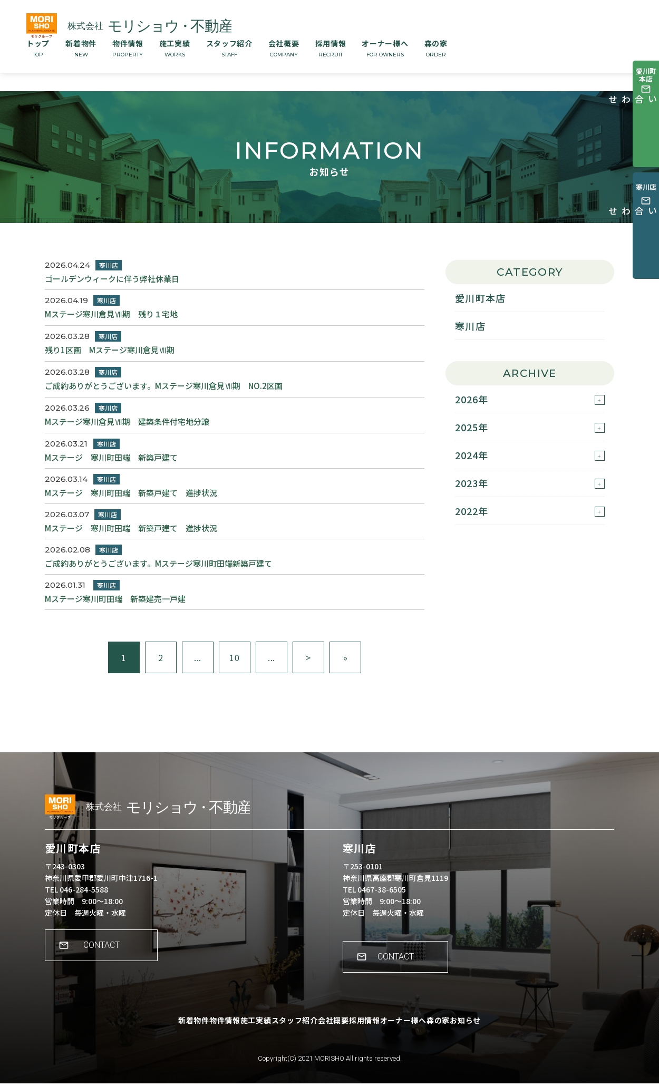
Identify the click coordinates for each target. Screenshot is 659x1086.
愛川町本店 (480, 298)
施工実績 (174, 48)
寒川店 (470, 326)
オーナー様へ (385, 48)
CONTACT (108, 956)
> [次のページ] (308, 657)
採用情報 (330, 48)
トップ (38, 48)
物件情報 (127, 48)
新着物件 (80, 48)
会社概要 (283, 48)
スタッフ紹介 (229, 48)
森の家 (436, 48)
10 (234, 657)
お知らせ (509, 1030)
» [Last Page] (345, 657)
